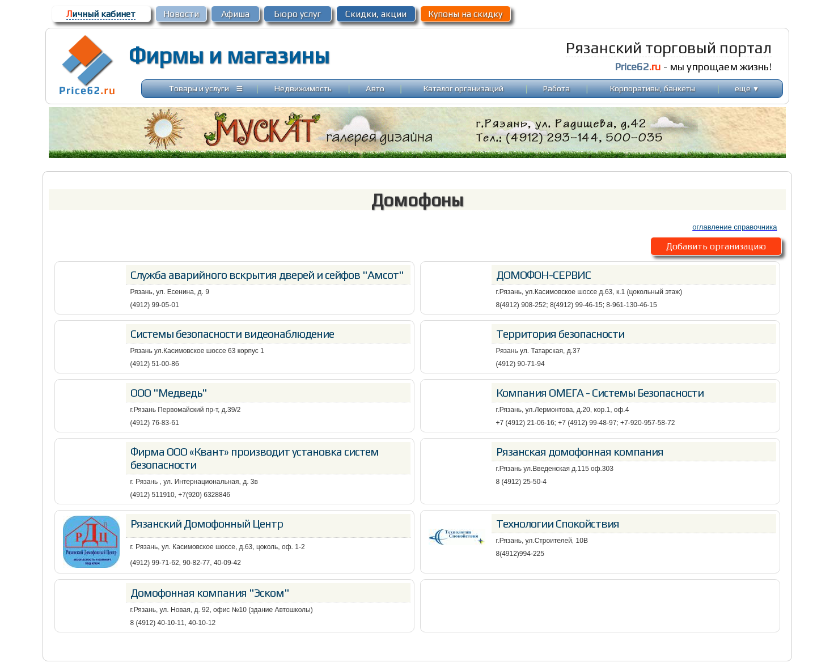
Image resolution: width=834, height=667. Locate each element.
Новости (181, 14)
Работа (556, 88)
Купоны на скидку (465, 14)
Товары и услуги (199, 88)
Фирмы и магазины (228, 56)
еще (747, 88)
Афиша (235, 14)
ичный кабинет (101, 14)
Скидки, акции (376, 14)
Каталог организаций (463, 88)
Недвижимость (303, 88)
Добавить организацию (716, 246)
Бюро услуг (297, 14)
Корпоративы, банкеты (652, 88)
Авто (375, 88)
